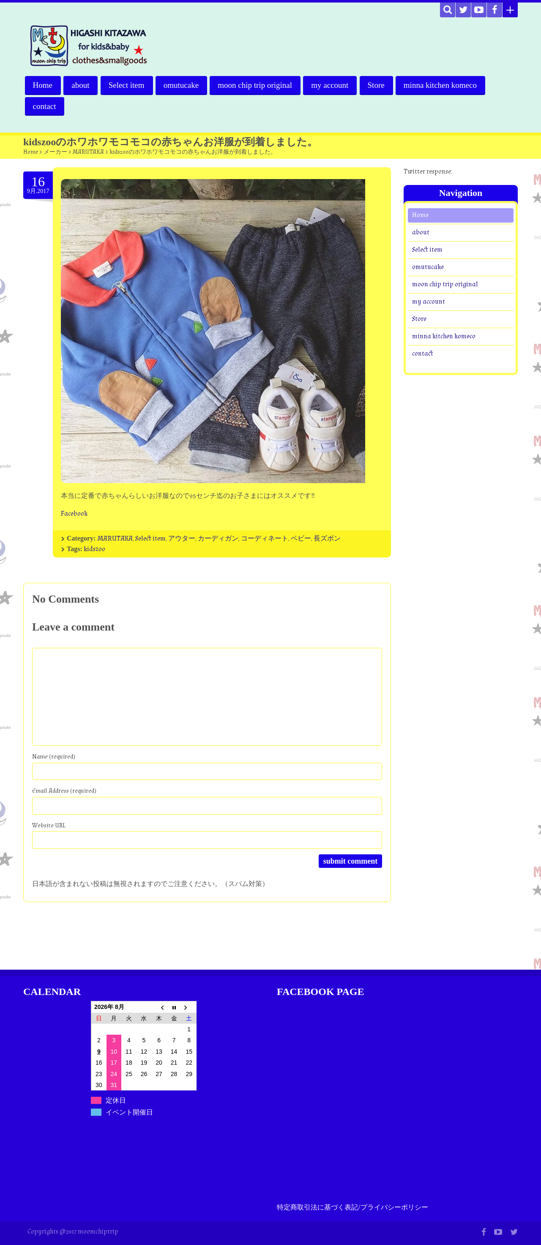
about (81, 85)
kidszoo (94, 549)
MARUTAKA (88, 152)
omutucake (182, 85)
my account (331, 85)
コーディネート (264, 538)
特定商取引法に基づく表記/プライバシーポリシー (352, 1207)
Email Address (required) (64, 791)
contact (44, 106)
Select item (127, 85)
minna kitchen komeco (442, 85)
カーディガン (218, 538)
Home (42, 85)
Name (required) (53, 757)
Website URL (49, 825)
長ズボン (327, 538)
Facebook (74, 513)
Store (378, 85)
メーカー (55, 152)
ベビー (301, 538)
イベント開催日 (129, 1112)
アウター (181, 538)
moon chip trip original (256, 85)
